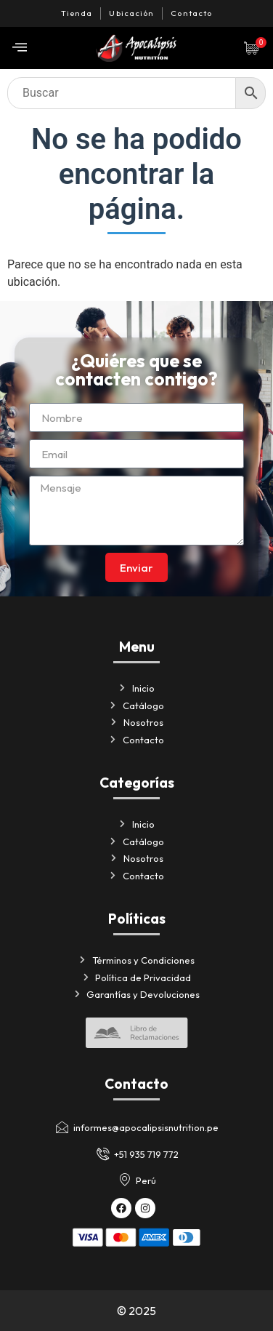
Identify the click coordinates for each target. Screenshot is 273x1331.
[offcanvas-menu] (19, 47)
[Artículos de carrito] (255, 48)
